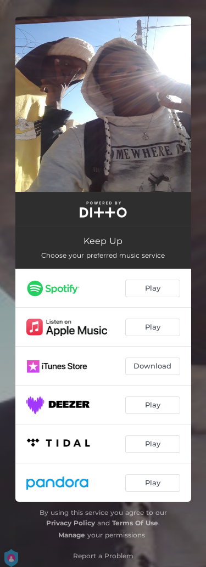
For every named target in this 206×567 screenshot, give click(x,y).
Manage (71, 535)
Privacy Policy (70, 523)
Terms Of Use (135, 523)
